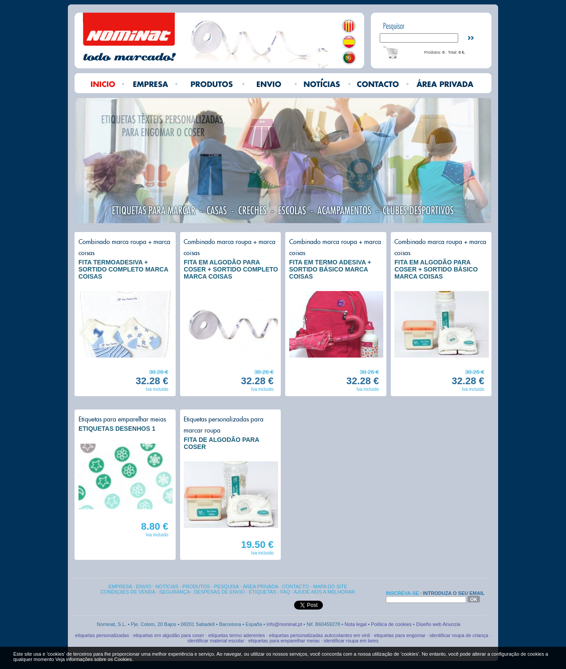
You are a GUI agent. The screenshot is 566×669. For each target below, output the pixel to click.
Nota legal (356, 624)
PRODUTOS (196, 586)
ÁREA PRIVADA (260, 586)
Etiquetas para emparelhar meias (122, 419)
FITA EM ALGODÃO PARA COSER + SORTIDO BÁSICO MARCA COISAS (436, 269)
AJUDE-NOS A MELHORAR (324, 591)
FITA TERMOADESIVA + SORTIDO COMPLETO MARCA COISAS (123, 269)
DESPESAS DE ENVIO (219, 591)
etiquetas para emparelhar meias (284, 640)
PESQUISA (226, 586)
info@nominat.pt (285, 624)
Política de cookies (391, 624)
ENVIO (143, 586)
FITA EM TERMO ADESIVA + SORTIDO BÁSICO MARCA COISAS (330, 269)
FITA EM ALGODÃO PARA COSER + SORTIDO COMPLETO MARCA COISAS (231, 269)
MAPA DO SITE (330, 586)
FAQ (285, 591)
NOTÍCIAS (166, 586)
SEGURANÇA (174, 591)
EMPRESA (120, 586)
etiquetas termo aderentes (236, 635)
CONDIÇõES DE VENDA (128, 591)
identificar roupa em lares (351, 640)
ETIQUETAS (262, 591)
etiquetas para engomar (399, 635)
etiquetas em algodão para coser (168, 635)
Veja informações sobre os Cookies (93, 659)
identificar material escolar (216, 640)
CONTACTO (295, 586)
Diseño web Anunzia (438, 624)
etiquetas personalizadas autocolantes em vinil (319, 635)
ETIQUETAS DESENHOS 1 (117, 428)
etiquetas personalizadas (102, 635)
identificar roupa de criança (459, 635)
